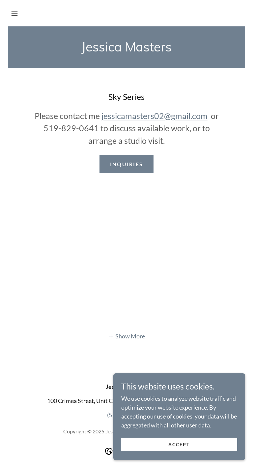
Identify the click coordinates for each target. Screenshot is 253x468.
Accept (179, 444)
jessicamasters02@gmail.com (154, 116)
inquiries (126, 164)
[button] (14, 13)
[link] (126, 49)
